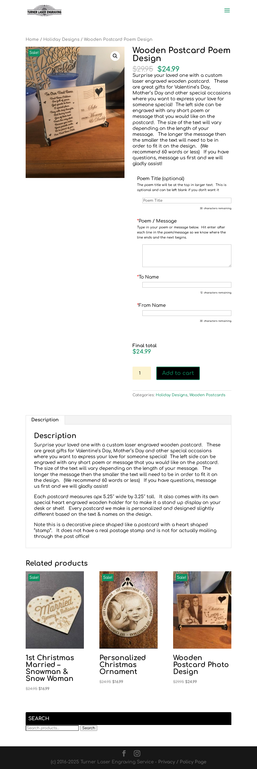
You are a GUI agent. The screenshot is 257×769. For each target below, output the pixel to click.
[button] (115, 56)
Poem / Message (157, 221)
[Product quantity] (142, 373)
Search (88, 728)
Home (32, 39)
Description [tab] (45, 419)
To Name (148, 277)
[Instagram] (137, 753)
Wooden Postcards (207, 395)
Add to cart (178, 373)
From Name (151, 305)
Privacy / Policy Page (182, 761)
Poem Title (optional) (160, 178)
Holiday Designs (61, 39)
